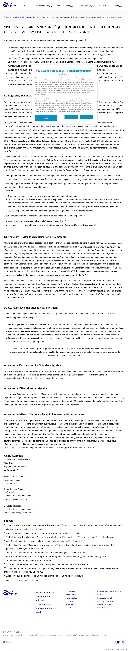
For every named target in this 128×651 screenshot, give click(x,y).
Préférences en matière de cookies (116, 649)
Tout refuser (86, 117)
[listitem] (114, 5)
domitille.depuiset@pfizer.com (17, 513)
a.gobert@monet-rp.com (15, 466)
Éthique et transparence (105, 601)
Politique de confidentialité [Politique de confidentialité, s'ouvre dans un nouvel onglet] (71, 111)
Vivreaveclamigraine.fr (18, 352)
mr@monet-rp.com (12, 480)
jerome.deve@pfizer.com (15, 499)
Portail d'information (104, 604)
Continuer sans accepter (89, 68)
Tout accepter (71, 117)
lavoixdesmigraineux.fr (14, 378)
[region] (64, 94)
